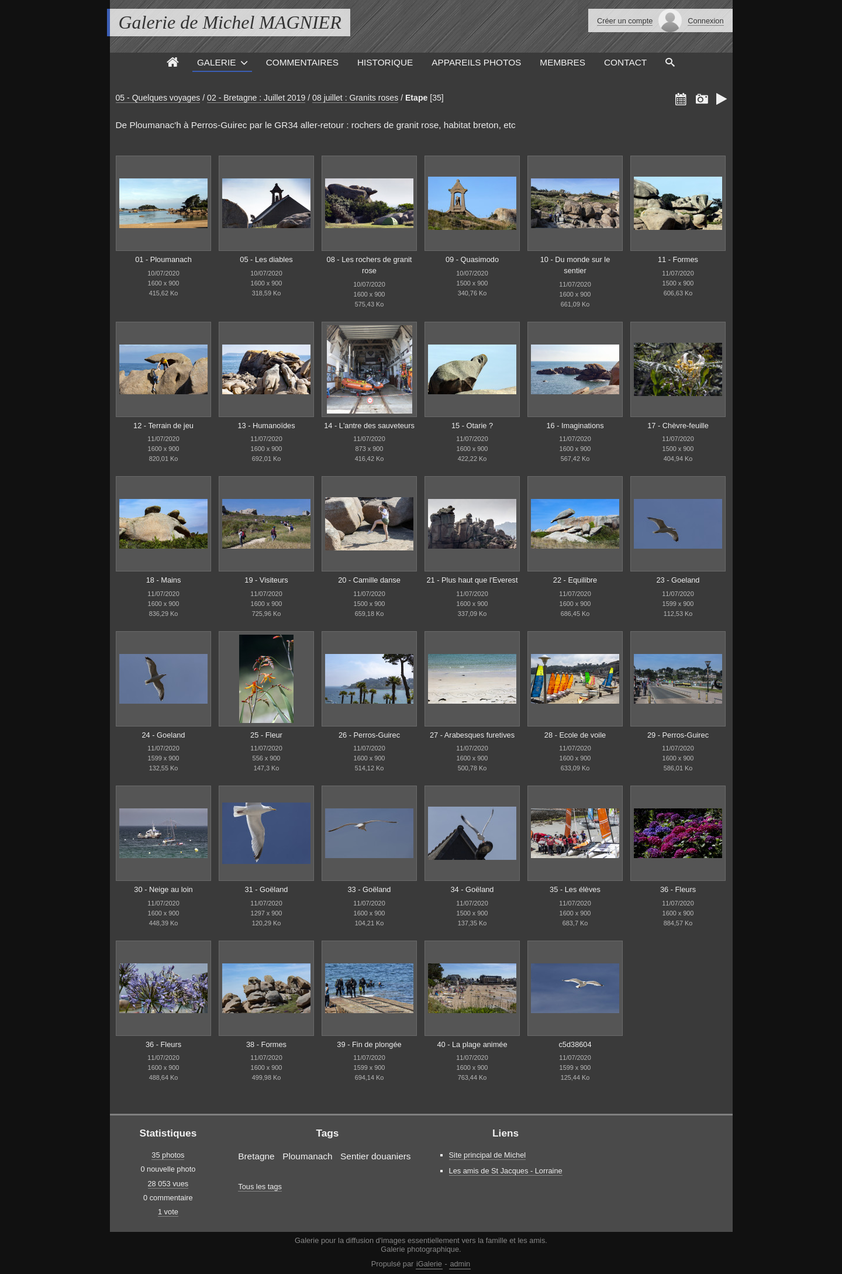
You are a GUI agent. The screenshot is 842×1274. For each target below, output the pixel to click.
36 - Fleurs (678, 889)
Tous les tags (260, 1186)
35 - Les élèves (575, 889)
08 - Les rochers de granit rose (369, 265)
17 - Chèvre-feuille (678, 425)
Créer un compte (625, 20)
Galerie (216, 62)
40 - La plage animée (472, 1044)
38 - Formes (266, 1044)
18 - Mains (163, 580)
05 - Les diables (266, 259)
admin (460, 1263)
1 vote (168, 1211)
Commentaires (302, 62)
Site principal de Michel (487, 1155)
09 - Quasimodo (472, 259)
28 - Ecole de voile (575, 735)
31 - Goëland (266, 889)
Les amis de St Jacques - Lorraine (506, 1170)
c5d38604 (574, 1044)
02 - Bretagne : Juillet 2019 (256, 97)
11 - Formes (678, 259)
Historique (385, 62)
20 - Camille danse (369, 580)
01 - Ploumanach (163, 259)
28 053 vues (168, 1183)
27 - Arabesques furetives (472, 735)
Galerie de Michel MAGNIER (230, 22)
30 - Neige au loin (163, 889)
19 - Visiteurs (266, 580)
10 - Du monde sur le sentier (575, 265)
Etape (416, 97)
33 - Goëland (369, 889)
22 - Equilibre (575, 580)
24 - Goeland (163, 735)
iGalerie (429, 1263)
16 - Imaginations (574, 425)
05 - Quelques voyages (158, 97)
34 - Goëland (472, 889)
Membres (562, 62)
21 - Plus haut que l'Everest (471, 580)
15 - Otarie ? (472, 425)
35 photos (167, 1155)
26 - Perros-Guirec (369, 735)
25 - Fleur (266, 735)
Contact (625, 62)
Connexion (705, 20)
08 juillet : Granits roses (355, 97)
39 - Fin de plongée (369, 1044)
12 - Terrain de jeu (163, 425)
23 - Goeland (678, 580)
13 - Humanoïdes (266, 425)
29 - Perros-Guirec (678, 735)
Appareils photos (476, 62)
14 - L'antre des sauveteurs (369, 425)
